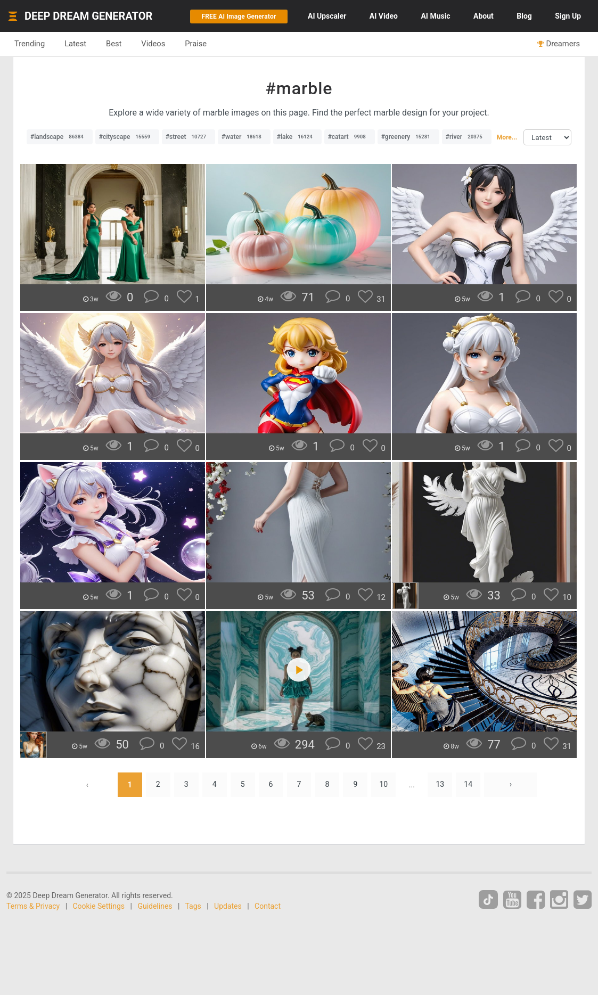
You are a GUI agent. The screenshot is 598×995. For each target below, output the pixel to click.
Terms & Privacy (33, 906)
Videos (153, 43)
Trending (29, 43)
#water (244, 137)
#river (467, 137)
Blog (524, 16)
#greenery (408, 137)
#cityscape (127, 137)
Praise (196, 43)
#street (188, 137)
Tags (193, 906)
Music (435, 16)
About (483, 16)
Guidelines (154, 906)
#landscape (59, 137)
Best (113, 43)
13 (440, 784)
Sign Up (568, 16)
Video (384, 16)
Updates (228, 906)
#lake (297, 137)
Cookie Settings (99, 906)
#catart (349, 137)
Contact (268, 906)
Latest (75, 43)
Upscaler (327, 16)
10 (384, 784)
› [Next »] (511, 784)
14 (468, 784)
